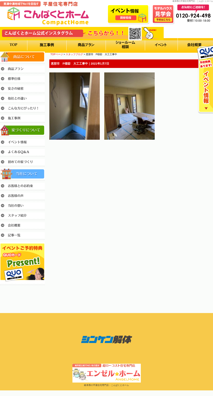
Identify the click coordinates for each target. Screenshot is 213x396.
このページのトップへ (201, 152)
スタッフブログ (74, 54)
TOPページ (56, 54)
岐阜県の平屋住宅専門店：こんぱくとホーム (106, 385)
